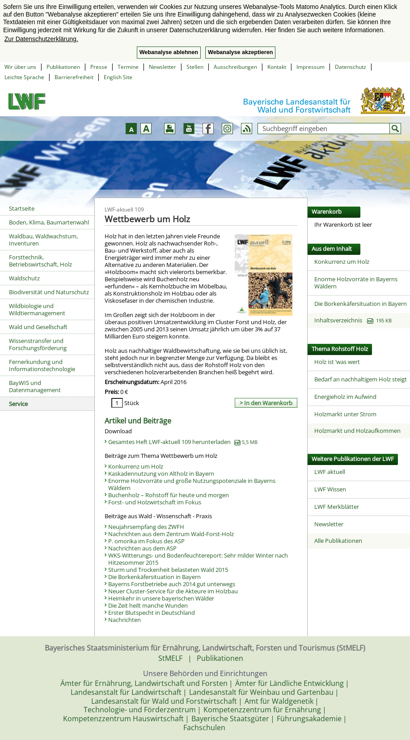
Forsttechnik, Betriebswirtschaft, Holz (40, 260)
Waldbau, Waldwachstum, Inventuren (43, 239)
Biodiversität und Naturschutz (49, 292)
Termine (128, 67)
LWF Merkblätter (336, 507)
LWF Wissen (330, 489)
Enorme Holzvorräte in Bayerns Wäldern (355, 282)
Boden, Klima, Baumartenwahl (49, 222)
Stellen (194, 67)
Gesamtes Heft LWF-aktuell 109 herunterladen (183, 442)
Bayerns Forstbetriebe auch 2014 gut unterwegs (171, 584)
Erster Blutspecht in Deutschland (151, 613)
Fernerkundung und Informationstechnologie (42, 365)
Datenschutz (350, 67)
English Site (118, 77)
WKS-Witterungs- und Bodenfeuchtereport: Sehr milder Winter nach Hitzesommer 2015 (198, 559)
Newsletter (162, 67)
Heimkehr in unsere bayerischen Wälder (161, 598)
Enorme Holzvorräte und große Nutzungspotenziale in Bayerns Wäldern (191, 484)
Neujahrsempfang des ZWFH (146, 527)
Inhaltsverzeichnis (353, 320)
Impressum (310, 67)
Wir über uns (20, 67)
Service (18, 404)
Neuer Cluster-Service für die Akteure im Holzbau (173, 591)
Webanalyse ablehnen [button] (168, 52)
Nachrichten (124, 620)
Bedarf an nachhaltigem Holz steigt (360, 379)
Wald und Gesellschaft (38, 327)
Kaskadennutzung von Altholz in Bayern (161, 473)
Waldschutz (24, 278)
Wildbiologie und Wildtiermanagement (37, 309)
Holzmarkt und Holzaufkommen (357, 431)
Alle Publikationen (338, 541)
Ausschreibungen (235, 67)
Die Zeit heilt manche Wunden (148, 605)
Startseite (21, 208)
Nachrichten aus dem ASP (142, 548)
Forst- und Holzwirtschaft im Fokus (154, 502)
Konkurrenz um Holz (135, 466)
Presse (98, 67)
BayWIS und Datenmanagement (35, 386)
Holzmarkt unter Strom (345, 414)
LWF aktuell (329, 472)
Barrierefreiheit (74, 77)
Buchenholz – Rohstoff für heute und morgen (168, 495)
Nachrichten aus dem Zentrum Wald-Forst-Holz (171, 534)
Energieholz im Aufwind (345, 397)
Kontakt (276, 67)
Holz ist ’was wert (337, 362)
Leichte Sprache (24, 77)
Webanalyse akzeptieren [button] (240, 52)
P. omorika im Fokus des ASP (146, 541)
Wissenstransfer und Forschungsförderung (38, 344)
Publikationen (63, 67)
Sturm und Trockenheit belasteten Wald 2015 (168, 570)
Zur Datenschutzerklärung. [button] (41, 38)
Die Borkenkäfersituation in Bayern (154, 577)
